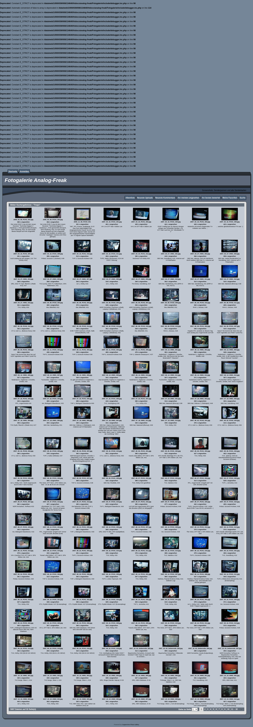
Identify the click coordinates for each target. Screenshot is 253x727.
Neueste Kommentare (165, 198)
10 (228, 709)
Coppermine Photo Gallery (130, 724)
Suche (242, 198)
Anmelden (24, 171)
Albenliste (130, 198)
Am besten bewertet (211, 198)
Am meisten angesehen (188, 198)
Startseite (12, 171)
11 (232, 709)
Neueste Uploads (145, 198)
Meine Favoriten (230, 198)
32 (237, 709)
